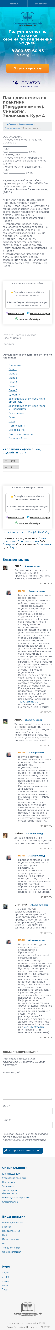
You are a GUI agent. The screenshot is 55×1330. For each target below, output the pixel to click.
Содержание (17, 429)
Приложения (17, 425)
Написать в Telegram (38, 313)
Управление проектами (14, 1178)
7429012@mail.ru (27, 55)
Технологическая (11, 1247)
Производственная (12, 1222)
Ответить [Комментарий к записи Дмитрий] (46, 933)
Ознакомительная (11, 1252)
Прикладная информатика (16, 1197)
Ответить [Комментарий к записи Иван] (46, 712)
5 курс (5, 1289)
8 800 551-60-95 (27, 50)
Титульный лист (18, 438)
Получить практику (27, 68)
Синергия (9, 544)
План (12, 421)
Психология (8, 1182)
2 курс (5, 1276)
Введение (15, 365)
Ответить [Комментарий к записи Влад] (46, 583)
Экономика (44, 544)
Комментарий (11, 1072)
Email (7, 1120)
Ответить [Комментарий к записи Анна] (46, 745)
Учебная (6, 1226)
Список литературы (21, 434)
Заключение (16, 413)
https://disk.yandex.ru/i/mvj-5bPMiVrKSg (26, 532)
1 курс (5, 1272)
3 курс (5, 1281)
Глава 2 (13, 373)
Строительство (10, 1202)
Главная (11, 124)
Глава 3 (13, 377)
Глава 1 (13, 369)
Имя (6, 1106)
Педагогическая (11, 1239)
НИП (4, 1243)
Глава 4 (13, 382)
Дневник (14, 394)
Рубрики (41, 3)
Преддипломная (12, 128)
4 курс (13, 547)
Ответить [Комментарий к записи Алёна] (46, 848)
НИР (4, 1235)
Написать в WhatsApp (27, 318)
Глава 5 (13, 386)
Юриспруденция (11, 1173)
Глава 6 (13, 390)
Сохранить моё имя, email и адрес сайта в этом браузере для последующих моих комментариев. (25, 1137)
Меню (14, 3)
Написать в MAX (14, 313)
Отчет (12, 417)
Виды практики (26, 124)
